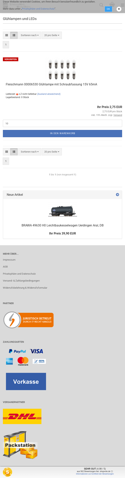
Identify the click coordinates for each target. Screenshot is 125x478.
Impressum (9, 259)
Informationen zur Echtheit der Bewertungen (95, 474)
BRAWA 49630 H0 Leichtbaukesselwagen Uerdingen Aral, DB (63, 225)
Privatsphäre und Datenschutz (38, 8)
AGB (5, 266)
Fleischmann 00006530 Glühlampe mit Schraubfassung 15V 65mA (51, 84)
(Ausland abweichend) (48, 94)
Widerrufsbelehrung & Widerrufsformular (25, 287)
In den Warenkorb (62, 133)
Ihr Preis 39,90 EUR (62, 233)
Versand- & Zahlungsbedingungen (21, 280)
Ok (108, 9)
